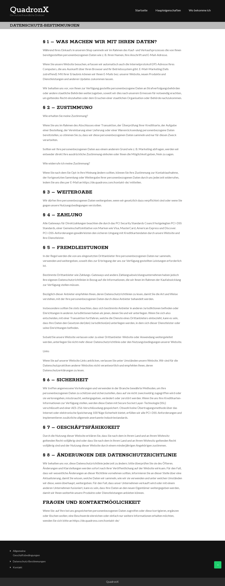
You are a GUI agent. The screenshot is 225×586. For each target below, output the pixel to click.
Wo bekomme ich (200, 10)
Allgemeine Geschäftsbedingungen (26, 553)
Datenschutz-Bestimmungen (29, 561)
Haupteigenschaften (168, 10)
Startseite (141, 10)
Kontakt (17, 567)
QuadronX (29, 9)
